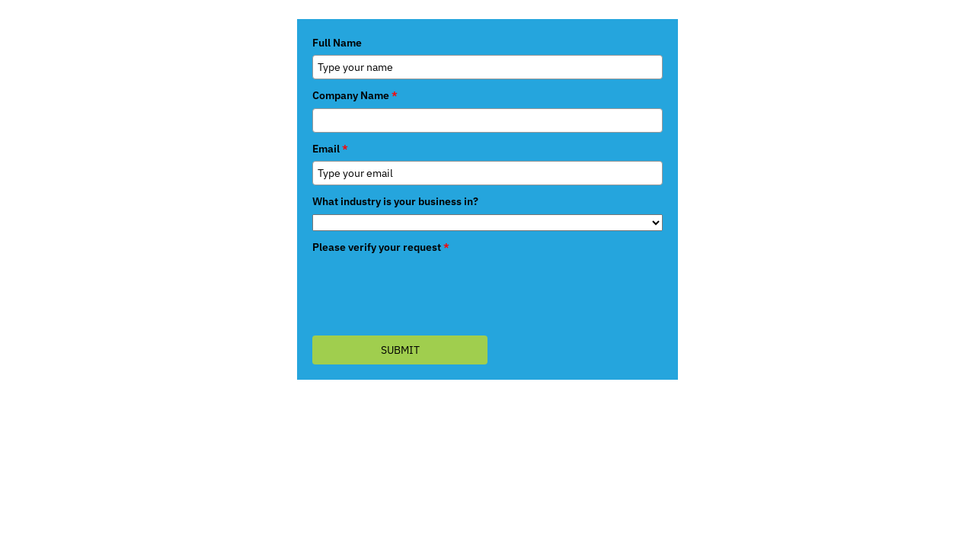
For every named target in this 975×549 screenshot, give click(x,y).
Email (330, 149)
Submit (400, 350)
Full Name (337, 43)
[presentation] (428, 289)
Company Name (355, 95)
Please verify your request (380, 247)
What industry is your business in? (395, 201)
